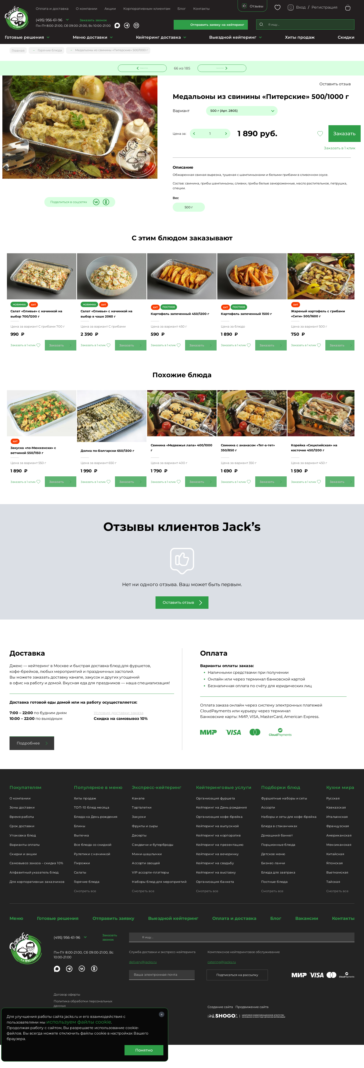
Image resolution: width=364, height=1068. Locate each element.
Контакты (201, 8)
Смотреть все (85, 914)
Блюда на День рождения (96, 840)
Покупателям (26, 811)
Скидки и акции (23, 877)
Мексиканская (339, 868)
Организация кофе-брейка (219, 840)
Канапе (138, 821)
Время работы (22, 840)
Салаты (80, 896)
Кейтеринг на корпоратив (218, 859)
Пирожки (82, 886)
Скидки (346, 37)
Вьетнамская (337, 896)
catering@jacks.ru (222, 985)
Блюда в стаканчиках (279, 849)
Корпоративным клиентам (146, 8)
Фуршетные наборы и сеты (284, 821)
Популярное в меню (98, 811)
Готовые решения (24, 37)
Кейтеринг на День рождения (221, 831)
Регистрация (325, 7)
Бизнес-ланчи (273, 886)
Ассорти (268, 831)
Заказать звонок (93, 20)
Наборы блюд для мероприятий (159, 905)
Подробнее (28, 766)
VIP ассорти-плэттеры (150, 896)
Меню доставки (90, 37)
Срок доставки (22, 849)
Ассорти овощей (146, 886)
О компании (86, 8)
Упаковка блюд (23, 859)
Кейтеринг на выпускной (217, 849)
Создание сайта (220, 1031)
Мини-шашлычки (147, 877)
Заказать (321, 134)
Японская (334, 886)
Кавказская (336, 831)
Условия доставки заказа (118, 736)
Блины (79, 849)
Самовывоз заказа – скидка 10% (36, 886)
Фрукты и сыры (145, 849)
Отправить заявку (113, 941)
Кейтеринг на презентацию (219, 868)
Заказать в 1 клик (321, 148)
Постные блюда (274, 905)
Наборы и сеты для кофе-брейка (289, 840)
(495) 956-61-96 (49, 20)
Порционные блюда (278, 868)
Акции (110, 8)
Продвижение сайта (252, 1031)
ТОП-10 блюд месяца (91, 831)
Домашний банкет (277, 859)
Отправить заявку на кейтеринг (217, 25)
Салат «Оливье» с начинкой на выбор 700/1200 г (33, 325)
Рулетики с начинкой (92, 877)
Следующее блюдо (219, 68)
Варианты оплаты (25, 868)
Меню (16, 941)
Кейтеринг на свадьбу (215, 886)
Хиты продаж (300, 37)
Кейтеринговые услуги (224, 811)
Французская (337, 849)
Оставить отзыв (337, 84)
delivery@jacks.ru (143, 985)
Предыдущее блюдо (145, 68)
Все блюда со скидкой (93, 868)
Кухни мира (340, 811)
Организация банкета (215, 905)
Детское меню (273, 877)
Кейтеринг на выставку (216, 896)
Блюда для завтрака (278, 896)
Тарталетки (141, 831)
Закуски (139, 840)
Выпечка (81, 859)
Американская (339, 859)
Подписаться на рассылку (237, 998)
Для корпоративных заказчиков (37, 905)
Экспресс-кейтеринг (156, 811)
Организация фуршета (215, 821)
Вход (301, 7)
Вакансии (306, 941)
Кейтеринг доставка (158, 37)
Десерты (139, 859)
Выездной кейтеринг (232, 37)
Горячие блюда (86, 905)
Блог (181, 8)
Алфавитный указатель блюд (34, 896)
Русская (333, 821)
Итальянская (337, 840)
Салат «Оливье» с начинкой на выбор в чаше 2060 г (111, 325)
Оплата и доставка (52, 8)
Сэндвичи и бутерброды (152, 868)
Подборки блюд (280, 811)
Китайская (335, 877)
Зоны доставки (22, 831)
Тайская (333, 905)
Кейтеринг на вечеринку (217, 877)
